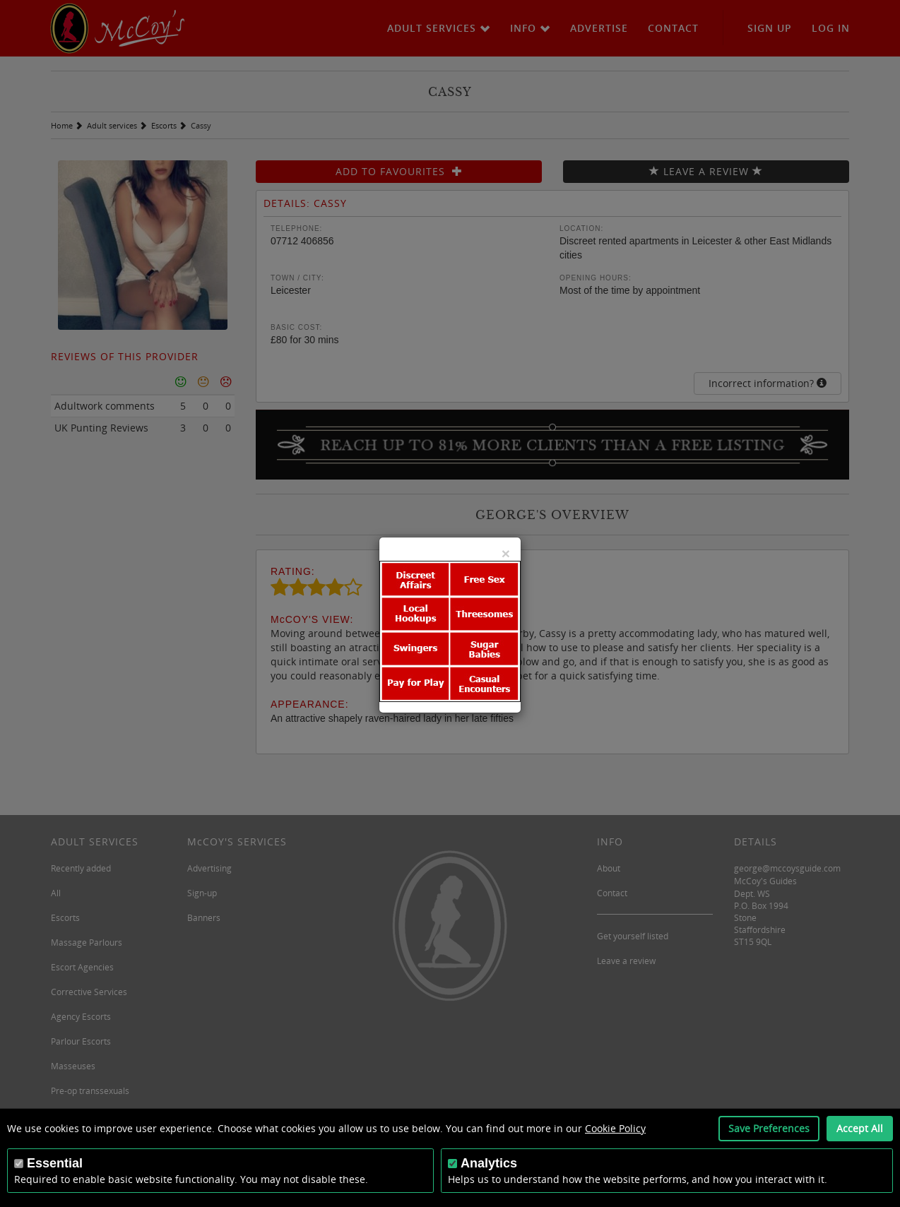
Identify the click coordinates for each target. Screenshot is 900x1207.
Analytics (489, 1163)
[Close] (506, 553)
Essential (55, 1163)
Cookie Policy (615, 1128)
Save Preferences (769, 1128)
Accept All (859, 1128)
